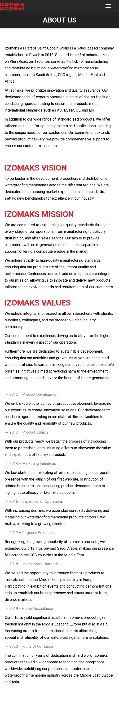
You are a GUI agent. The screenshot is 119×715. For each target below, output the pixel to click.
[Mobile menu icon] (108, 6)
